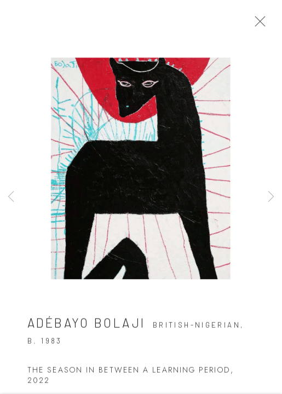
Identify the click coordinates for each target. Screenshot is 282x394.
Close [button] (259, 24)
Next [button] (271, 197)
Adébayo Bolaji (86, 325)
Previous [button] (11, 197)
